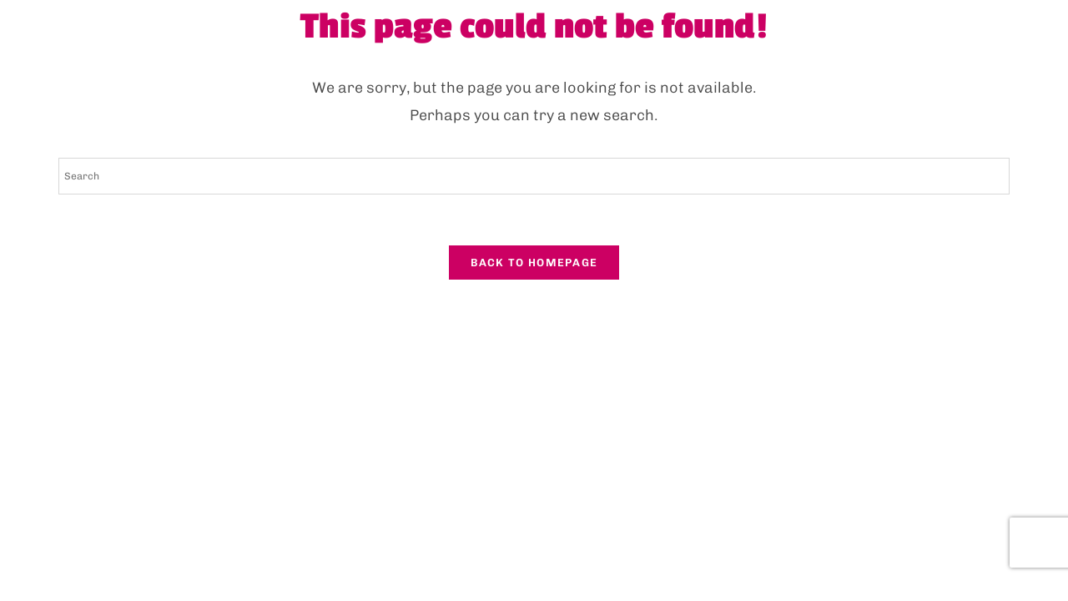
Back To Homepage (534, 262)
